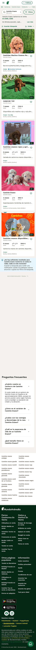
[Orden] (29, 26)
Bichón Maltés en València (8, 573)
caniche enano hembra (24, 457)
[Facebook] (6, 613)
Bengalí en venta (24, 535)
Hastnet (15, 621)
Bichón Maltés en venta (8, 527)
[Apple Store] (9, 607)
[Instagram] (12, 613)
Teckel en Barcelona (9, 563)
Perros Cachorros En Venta (8, 517)
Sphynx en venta (24, 532)
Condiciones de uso (25, 575)
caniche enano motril (9, 465)
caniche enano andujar (7, 457)
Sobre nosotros (23, 561)
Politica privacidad (24, 564)
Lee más (30, 22)
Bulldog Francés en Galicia (8, 583)
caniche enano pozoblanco (7, 469)
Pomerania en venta (9, 537)
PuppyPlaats (24, 621)
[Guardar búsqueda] (31, 644)
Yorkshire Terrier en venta (8, 532)
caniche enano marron (24, 485)
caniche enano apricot (26, 489)
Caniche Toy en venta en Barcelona (8, 589)
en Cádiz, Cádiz (7, 18)
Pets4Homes (6, 621)
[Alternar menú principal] (3, 3)
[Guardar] (31, 56)
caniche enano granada (7, 474)
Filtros (29, 12)
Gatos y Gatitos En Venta (23, 517)
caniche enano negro (26, 480)
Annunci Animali (22, 623)
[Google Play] (9, 601)
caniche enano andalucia (7, 499)
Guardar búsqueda (9, 26)
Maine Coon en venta (23, 539)
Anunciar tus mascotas (22, 579)
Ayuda (20, 568)
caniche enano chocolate (24, 476)
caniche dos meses (25, 496)
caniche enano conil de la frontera (9, 480)
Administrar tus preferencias (12, 642)
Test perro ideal (23, 592)
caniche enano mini (26, 493)
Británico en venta (24, 528)
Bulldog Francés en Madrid (8, 567)
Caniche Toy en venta (7, 550)
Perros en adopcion (8, 593)
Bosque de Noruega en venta (25, 524)
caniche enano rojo (25, 465)
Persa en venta (23, 544)
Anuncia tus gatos (24, 589)
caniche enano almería (7, 490)
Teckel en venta (7, 546)
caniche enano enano (26, 468)
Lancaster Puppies (10, 626)
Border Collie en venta (7, 541)
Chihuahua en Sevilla (6, 578)
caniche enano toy (25, 472)
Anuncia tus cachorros (22, 584)
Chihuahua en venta (9, 523)
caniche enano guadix (9, 461)
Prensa (20, 571)
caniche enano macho (26, 461)
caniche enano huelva (9, 495)
